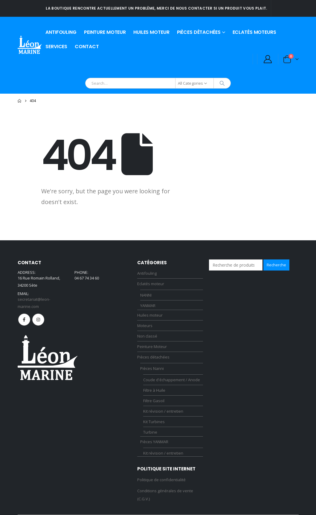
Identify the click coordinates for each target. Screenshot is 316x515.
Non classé (147, 336)
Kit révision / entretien (163, 411)
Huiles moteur (151, 32)
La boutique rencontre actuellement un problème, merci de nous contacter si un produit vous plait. (156, 8)
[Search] (222, 83)
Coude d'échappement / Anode (171, 379)
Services (56, 46)
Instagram (38, 320)
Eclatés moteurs (254, 32)
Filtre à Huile (154, 390)
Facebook (24, 320)
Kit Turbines (154, 421)
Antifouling (61, 32)
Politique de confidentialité (161, 479)
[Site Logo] (30, 45)
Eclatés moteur (150, 283)
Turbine (150, 432)
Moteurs (144, 325)
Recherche (276, 265)
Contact (87, 46)
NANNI (146, 295)
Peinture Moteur (105, 32)
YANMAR (147, 305)
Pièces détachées (199, 32)
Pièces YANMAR (154, 441)
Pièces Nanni (152, 368)
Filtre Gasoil (153, 400)
